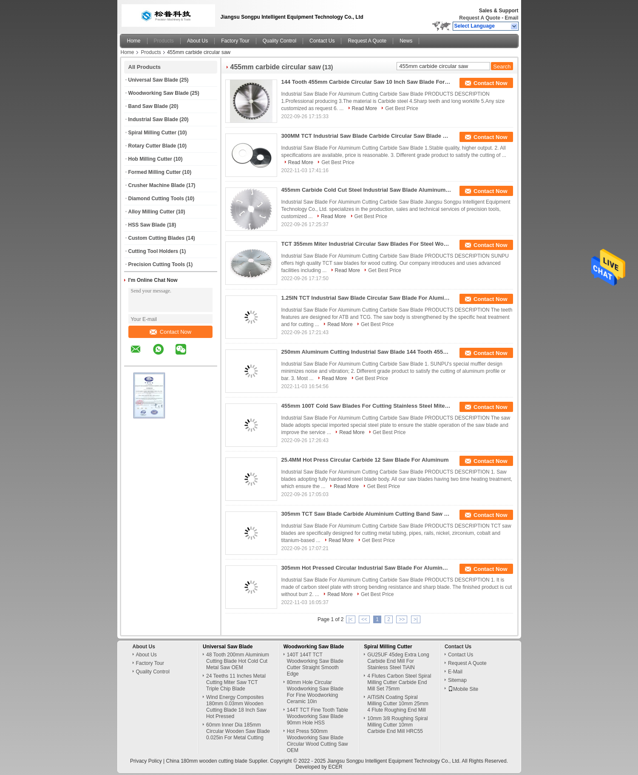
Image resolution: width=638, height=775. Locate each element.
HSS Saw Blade (147, 225)
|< (351, 619)
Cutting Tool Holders (153, 251)
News (406, 41)
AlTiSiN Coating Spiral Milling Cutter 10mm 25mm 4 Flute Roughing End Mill (397, 703)
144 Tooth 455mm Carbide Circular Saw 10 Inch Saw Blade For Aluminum (366, 82)
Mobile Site (463, 689)
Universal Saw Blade (153, 80)
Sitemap (457, 680)
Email (511, 18)
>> (402, 619)
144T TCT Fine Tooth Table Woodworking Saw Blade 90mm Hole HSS (317, 716)
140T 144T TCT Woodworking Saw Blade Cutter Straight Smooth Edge (315, 664)
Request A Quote (479, 18)
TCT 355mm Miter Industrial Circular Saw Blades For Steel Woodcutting (366, 244)
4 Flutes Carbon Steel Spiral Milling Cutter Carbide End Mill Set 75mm (399, 682)
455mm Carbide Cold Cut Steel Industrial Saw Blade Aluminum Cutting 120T (366, 190)
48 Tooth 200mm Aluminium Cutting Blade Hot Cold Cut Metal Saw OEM (237, 661)
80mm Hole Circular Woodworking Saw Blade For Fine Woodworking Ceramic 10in (315, 691)
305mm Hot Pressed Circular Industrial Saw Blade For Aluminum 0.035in (366, 568)
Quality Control (279, 41)
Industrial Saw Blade (153, 119)
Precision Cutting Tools (156, 264)
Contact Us (322, 41)
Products (164, 41)
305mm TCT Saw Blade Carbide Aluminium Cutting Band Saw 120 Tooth (366, 514)
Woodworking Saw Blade (158, 93)
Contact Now (170, 332)
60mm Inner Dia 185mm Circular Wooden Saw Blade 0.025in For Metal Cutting (238, 731)
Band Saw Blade (148, 106)
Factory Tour (235, 41)
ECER (335, 767)
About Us (197, 41)
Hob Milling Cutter (150, 159)
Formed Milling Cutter (154, 172)
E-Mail (455, 672)
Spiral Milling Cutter (152, 133)
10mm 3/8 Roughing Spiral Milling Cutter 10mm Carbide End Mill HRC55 (397, 724)
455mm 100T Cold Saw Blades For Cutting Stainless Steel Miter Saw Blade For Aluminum (366, 406)
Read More (364, 108)
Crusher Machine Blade (156, 185)
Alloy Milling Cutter (151, 212)
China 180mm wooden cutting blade (206, 761)
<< (364, 619)
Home (134, 41)
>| (416, 619)
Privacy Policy (146, 761)
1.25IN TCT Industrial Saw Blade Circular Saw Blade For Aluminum (366, 298)
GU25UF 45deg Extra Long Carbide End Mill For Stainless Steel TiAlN (398, 661)
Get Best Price (401, 108)
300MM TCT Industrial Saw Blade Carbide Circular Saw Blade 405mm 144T (366, 136)
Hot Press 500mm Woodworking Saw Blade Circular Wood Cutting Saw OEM (317, 740)
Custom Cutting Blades (156, 238)
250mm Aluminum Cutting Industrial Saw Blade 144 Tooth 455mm (366, 352)
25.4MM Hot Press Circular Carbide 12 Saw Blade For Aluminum (365, 460)
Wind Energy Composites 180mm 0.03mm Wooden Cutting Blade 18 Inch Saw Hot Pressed (236, 706)
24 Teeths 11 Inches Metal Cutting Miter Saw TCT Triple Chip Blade (236, 682)
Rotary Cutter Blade (152, 146)
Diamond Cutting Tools (156, 199)
